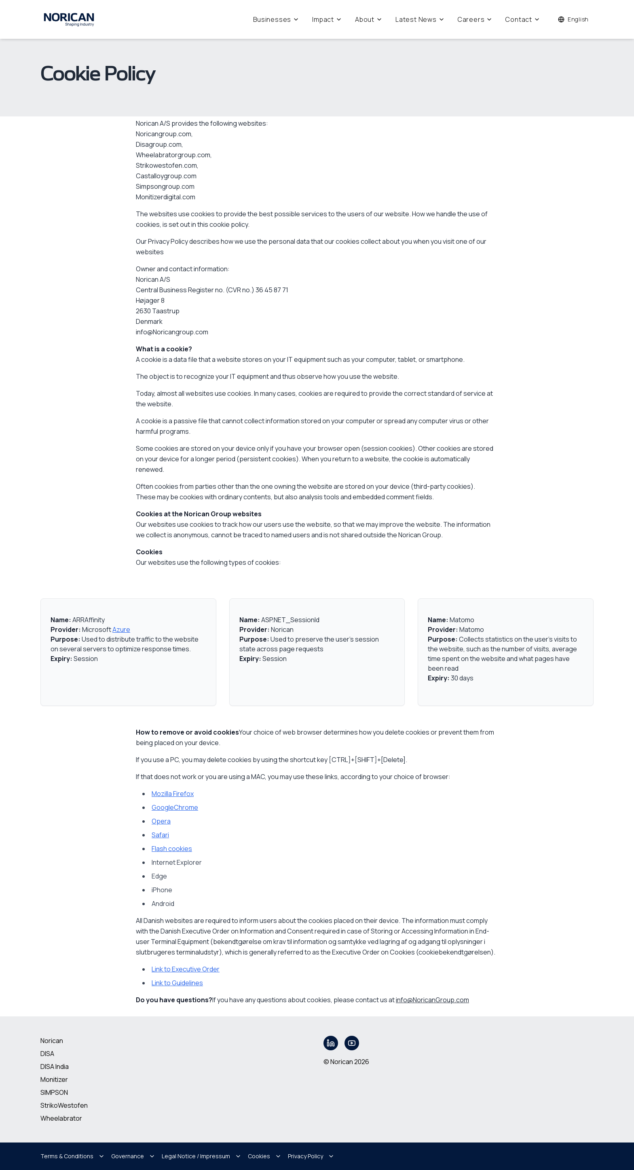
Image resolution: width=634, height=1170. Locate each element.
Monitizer (54, 1079)
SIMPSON (54, 1092)
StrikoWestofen (64, 1105)
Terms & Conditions (72, 1156)
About (369, 19)
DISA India (54, 1066)
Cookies (264, 1156)
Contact (522, 19)
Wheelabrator (61, 1118)
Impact (327, 19)
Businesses (276, 19)
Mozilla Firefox (173, 793)
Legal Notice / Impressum (201, 1156)
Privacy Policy (311, 1156)
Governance (133, 1156)
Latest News (420, 19)
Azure (121, 629)
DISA (47, 1053)
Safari (160, 834)
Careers (475, 19)
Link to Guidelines (177, 982)
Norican (51, 1040)
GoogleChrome (175, 807)
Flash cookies (172, 848)
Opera (161, 821)
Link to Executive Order (186, 969)
